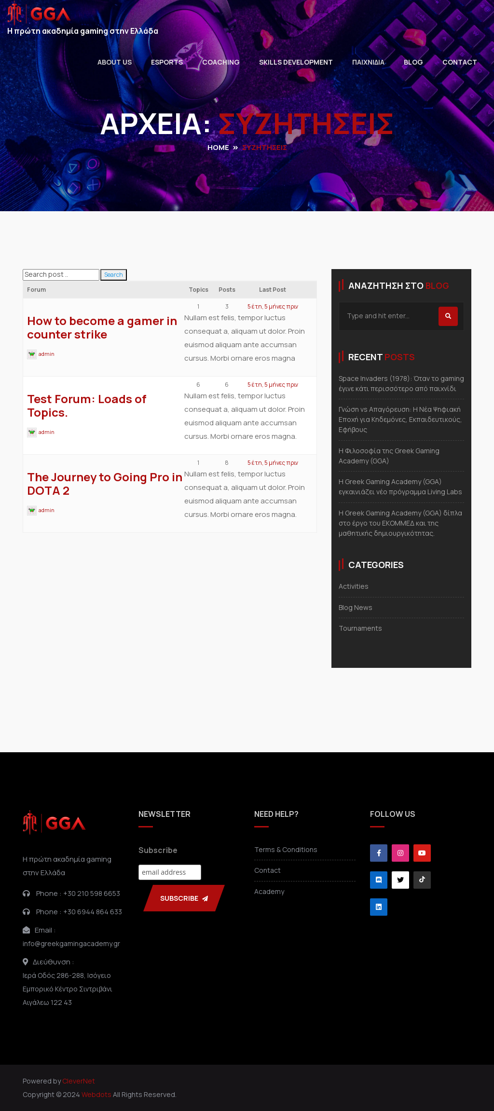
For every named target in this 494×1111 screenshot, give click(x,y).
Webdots (96, 1094)
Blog (413, 62)
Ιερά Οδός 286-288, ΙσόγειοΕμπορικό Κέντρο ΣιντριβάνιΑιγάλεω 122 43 (67, 989)
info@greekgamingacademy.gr (71, 943)
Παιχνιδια (368, 62)
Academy (269, 891)
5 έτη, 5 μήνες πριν (272, 306)
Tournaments (360, 628)
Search (113, 275)
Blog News (355, 607)
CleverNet (78, 1080)
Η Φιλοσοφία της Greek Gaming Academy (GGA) (389, 455)
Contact (459, 62)
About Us (114, 62)
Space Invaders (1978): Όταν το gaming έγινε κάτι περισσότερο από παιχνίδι (401, 383)
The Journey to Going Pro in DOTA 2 (104, 484)
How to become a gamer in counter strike (102, 327)
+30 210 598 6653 (91, 893)
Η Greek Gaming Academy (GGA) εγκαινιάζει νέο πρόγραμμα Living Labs (400, 486)
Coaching (221, 62)
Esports (167, 62)
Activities (354, 586)
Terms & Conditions (285, 849)
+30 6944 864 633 (92, 911)
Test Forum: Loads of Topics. (87, 405)
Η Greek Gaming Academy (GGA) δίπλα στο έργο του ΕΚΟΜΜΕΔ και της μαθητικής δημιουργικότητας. (400, 523)
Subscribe (158, 850)
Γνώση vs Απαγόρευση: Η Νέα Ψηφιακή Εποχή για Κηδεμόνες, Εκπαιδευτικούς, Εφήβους (400, 419)
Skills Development (296, 62)
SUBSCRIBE (184, 898)
